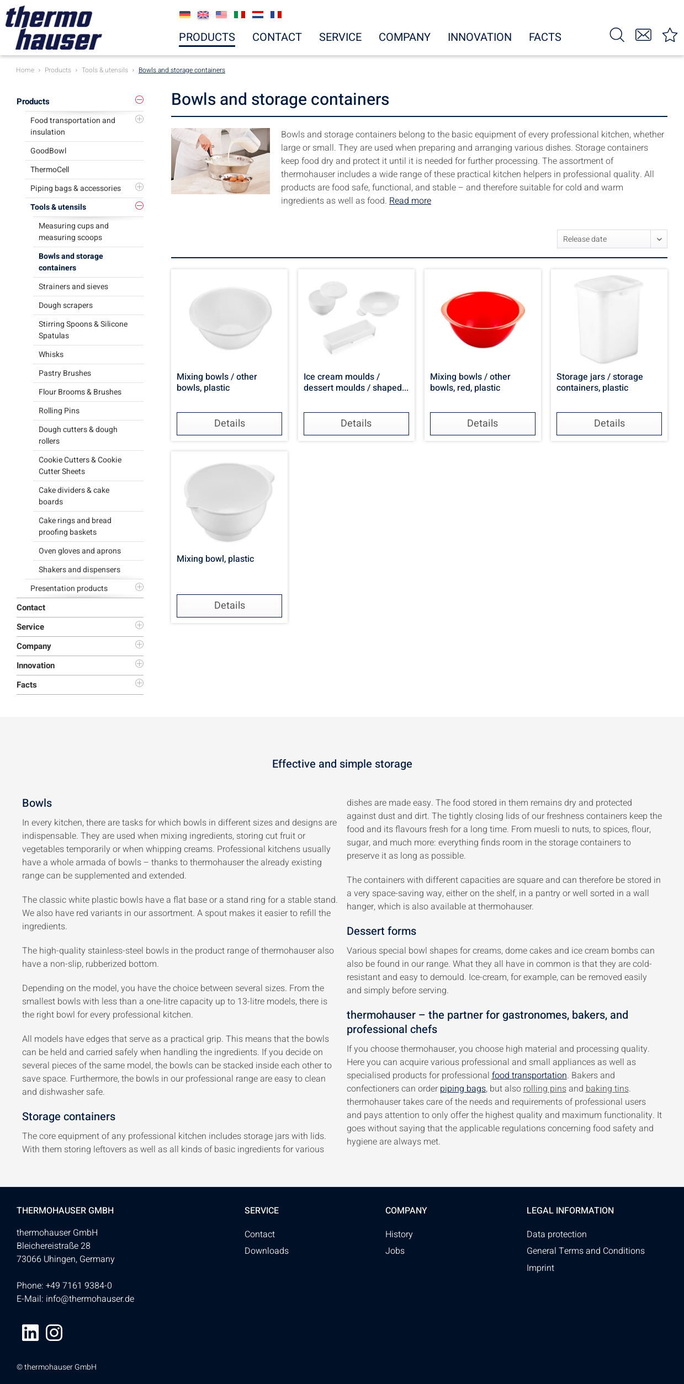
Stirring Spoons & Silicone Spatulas (83, 330)
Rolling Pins (59, 411)
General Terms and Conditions (586, 1251)
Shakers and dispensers (79, 570)
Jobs (395, 1251)
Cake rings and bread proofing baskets (75, 526)
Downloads (267, 1251)
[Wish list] (670, 34)
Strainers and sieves (73, 286)
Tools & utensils (58, 207)
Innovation (36, 665)
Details (229, 423)
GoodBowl (48, 151)
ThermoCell (49, 169)
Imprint (540, 1268)
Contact (31, 607)
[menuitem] (617, 34)
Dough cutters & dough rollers (78, 435)
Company (34, 646)
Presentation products (69, 588)
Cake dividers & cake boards (74, 496)
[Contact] (644, 34)
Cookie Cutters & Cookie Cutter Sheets (80, 465)
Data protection (557, 1234)
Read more (410, 200)
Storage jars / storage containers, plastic (599, 383)
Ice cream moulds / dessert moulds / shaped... (356, 383)
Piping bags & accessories (75, 188)
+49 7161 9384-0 (79, 1285)
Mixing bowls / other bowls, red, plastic (470, 383)
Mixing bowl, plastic (215, 559)
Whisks (51, 354)
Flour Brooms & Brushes (80, 392)
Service (30, 627)
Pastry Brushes (65, 373)
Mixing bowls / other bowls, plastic (217, 383)
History (399, 1234)
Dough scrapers (66, 305)
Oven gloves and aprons (80, 551)
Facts (27, 685)
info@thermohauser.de (90, 1299)
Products (33, 101)
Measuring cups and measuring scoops (74, 231)
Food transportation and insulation (72, 126)
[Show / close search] (617, 34)
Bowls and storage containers (71, 262)
